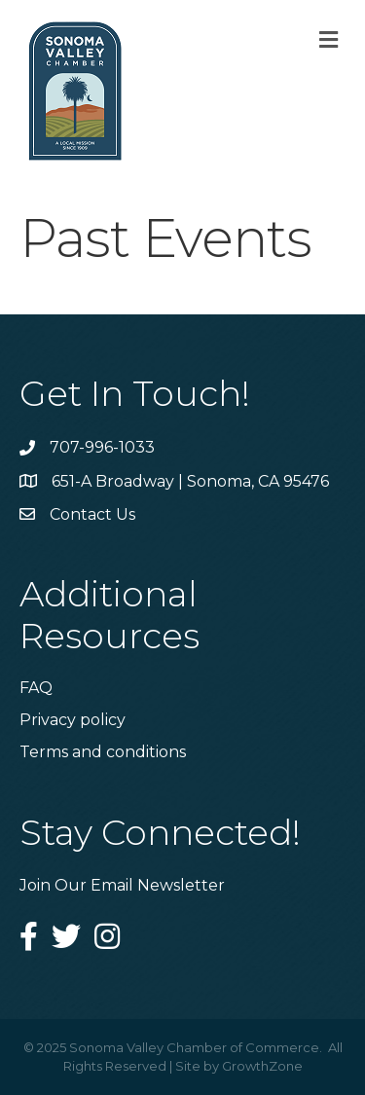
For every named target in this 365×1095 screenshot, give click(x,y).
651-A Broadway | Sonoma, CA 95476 (190, 481)
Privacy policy (72, 720)
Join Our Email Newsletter (122, 885)
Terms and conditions (102, 752)
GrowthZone (262, 1066)
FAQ (36, 687)
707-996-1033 (102, 447)
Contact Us (92, 514)
